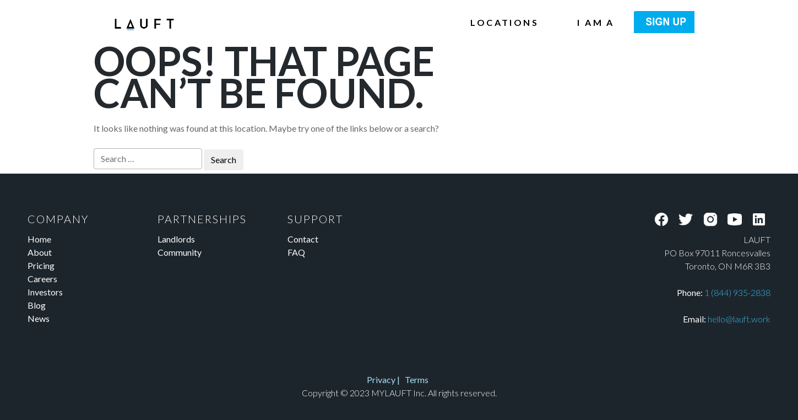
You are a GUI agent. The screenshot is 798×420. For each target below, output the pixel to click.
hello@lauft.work (739, 319)
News (39, 318)
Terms (416, 379)
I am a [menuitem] (595, 22)
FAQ (296, 252)
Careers (42, 278)
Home (39, 239)
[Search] (148, 158)
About (40, 252)
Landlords (176, 239)
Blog (37, 305)
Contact (302, 239)
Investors (45, 292)
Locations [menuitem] (504, 22)
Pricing (41, 265)
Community (180, 252)
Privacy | (386, 379)
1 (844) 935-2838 (737, 292)
